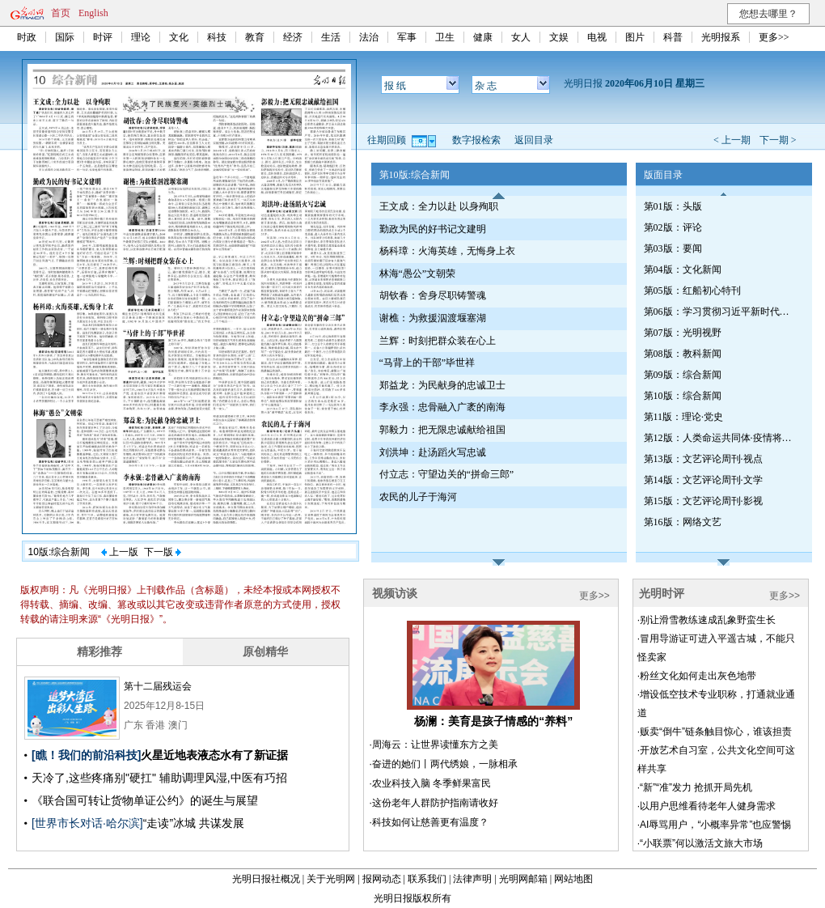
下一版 (162, 552)
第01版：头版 (673, 206)
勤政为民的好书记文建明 (432, 229)
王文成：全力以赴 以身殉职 (438, 206)
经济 (292, 37)
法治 (369, 37)
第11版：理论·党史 (684, 416)
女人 (521, 37)
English (93, 13)
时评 (102, 37)
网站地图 (573, 879)
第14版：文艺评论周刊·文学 (703, 480)
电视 (597, 37)
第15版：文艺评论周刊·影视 (703, 501)
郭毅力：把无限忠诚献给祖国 (442, 429)
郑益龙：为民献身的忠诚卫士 (442, 385)
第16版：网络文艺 (682, 522)
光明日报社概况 (266, 879)
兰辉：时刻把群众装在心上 (437, 340)
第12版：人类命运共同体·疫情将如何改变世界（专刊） (721, 437)
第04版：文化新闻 (682, 269)
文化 (178, 37)
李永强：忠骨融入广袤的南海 (442, 407)
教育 (254, 37)
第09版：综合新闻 (682, 374)
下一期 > (778, 140)
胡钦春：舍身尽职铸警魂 (432, 295)
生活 (331, 37)
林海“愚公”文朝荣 (417, 273)
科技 (216, 37)
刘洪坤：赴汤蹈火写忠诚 (432, 452)
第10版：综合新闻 (682, 395)
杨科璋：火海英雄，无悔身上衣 (447, 251)
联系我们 (427, 879)
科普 (673, 37)
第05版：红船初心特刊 (692, 290)
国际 (64, 37)
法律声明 (472, 879)
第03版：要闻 (673, 248)
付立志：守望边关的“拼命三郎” (446, 474)
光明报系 (720, 37)
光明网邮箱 (523, 879)
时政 (26, 37)
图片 (635, 37)
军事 (407, 37)
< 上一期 (732, 140)
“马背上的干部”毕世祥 (427, 362)
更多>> (774, 37)
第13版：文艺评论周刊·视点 (703, 459)
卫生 (445, 37)
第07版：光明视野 (682, 332)
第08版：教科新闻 (682, 353)
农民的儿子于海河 (418, 497)
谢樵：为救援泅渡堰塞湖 (432, 318)
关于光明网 (331, 879)
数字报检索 (476, 140)
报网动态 (381, 879)
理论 (140, 37)
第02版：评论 (673, 227)
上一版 (119, 552)
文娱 (559, 37)
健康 (483, 37)
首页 (60, 13)
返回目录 (533, 140)
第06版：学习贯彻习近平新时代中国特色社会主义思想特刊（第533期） (721, 311)
